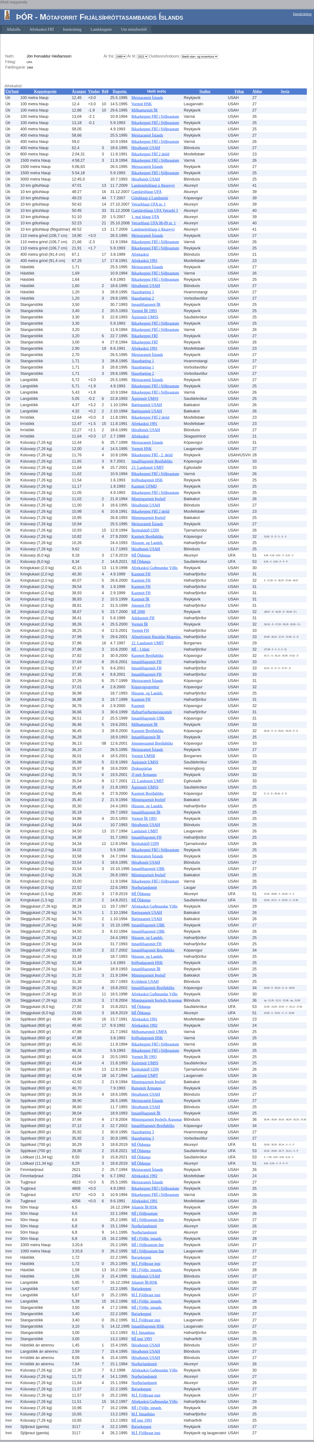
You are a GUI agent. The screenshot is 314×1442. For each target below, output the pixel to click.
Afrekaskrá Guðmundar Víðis (154, 568)
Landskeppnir (101, 29)
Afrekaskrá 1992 (144, 1025)
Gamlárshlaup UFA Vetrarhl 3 (154, 210)
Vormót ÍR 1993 (144, 311)
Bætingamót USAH (146, 405)
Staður (205, 91)
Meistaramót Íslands (147, 98)
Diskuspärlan (141, 768)
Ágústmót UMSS (145, 317)
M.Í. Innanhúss (143, 1332)
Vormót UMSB (143, 756)
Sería (285, 91)
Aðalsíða (13, 29)
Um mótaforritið (133, 29)
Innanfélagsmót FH (146, 662)
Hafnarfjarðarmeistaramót (151, 712)
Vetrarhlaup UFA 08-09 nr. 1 (153, 223)
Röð (105, 91)
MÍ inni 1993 (141, 1339)
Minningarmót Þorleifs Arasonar (156, 1000)
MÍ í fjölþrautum (144, 1213)
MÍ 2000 (138, 612)
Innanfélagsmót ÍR (145, 304)
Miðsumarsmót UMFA (149, 1032)
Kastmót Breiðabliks (147, 536)
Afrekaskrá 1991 (144, 261)
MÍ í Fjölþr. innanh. (146, 1238)
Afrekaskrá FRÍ (41, 29)
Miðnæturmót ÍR (144, 110)
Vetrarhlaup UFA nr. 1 (148, 204)
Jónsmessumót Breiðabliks (152, 743)
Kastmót (138, 706)
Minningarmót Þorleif (148, 499)
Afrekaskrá (140, 254)
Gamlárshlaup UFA (146, 192)
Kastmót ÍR (140, 599)
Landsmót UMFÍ (144, 831)
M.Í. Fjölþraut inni (145, 1264)
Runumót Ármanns (146, 1088)
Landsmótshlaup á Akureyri (153, 185)
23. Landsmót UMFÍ (147, 467)
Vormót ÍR (139, 624)
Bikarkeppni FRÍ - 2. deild (152, 455)
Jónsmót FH (141, 605)
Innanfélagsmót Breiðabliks (153, 950)
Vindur (94, 91)
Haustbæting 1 (142, 292)
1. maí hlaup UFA (145, 217)
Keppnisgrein (45, 91)
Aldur (257, 91)
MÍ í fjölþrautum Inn (147, 1220)
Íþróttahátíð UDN (145, 530)
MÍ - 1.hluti (140, 649)
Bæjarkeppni (141, 1257)
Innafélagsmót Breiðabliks (152, 461)
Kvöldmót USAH (145, 981)
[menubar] (76, 29)
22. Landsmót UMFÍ (147, 643)
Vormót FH (140, 630)
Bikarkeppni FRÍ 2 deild (150, 154)
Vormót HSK (141, 104)
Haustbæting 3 (142, 1132)
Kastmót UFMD (144, 486)
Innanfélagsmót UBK (148, 718)
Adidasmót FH (143, 618)
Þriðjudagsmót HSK (147, 480)
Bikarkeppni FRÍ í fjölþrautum (155, 116)
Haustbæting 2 (142, 298)
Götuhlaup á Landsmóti (149, 198)
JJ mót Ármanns (144, 775)
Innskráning (302, 14)
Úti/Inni (12, 91)
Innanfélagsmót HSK (147, 1326)
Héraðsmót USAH (145, 148)
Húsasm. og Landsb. (147, 543)
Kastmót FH (141, 574)
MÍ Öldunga (141, 555)
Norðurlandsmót (144, 887)
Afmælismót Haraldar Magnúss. (156, 637)
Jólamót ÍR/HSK (144, 1207)
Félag (239, 91)
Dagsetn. (120, 91)
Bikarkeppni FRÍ (144, 336)
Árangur (79, 91)
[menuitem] (13, 29)
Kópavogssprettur (145, 687)
